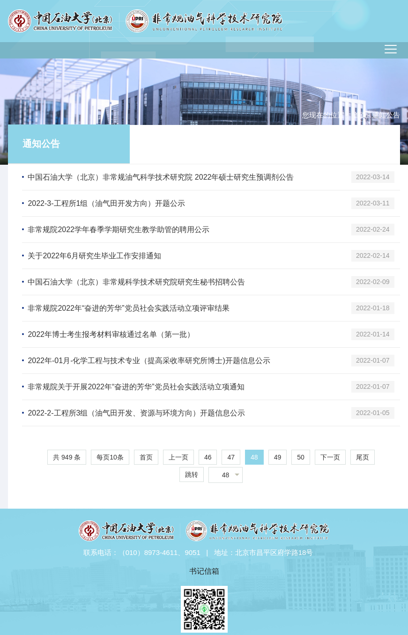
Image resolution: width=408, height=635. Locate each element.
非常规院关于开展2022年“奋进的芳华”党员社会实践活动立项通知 (136, 387)
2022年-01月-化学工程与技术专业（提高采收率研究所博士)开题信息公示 (149, 361)
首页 (360, 115)
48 (254, 457)
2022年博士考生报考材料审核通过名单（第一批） (111, 334)
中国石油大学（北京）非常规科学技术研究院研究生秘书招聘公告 (136, 282)
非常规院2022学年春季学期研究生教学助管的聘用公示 (118, 230)
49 (278, 457)
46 (208, 457)
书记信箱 (204, 571)
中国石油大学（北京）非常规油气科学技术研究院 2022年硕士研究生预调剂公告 (161, 177)
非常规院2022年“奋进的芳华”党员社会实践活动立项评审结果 (128, 308)
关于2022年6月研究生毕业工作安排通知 (94, 256)
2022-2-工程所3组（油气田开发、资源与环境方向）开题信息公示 (136, 413)
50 (300, 457)
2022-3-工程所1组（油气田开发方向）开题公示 (106, 203)
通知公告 (41, 144)
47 (231, 457)
